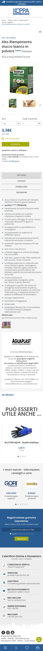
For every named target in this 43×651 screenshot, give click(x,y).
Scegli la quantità (29, 118)
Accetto (22, 534)
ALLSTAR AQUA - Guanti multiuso (21, 442)
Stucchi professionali (21, 352)
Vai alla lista (8, 394)
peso (4, 118)
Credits (3, 638)
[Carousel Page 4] (25, 456)
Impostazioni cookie (8, 641)
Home (4, 20)
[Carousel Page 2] (20, 456)
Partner (20, 641)
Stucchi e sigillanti (7, 22)
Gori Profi (11, 493)
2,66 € (21, 447)
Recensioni (21, 192)
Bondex (32, 493)
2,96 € (21, 450)
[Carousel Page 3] (22, 456)
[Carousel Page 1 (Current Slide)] (18, 456)
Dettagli (21, 175)
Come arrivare (29, 641)
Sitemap (11, 638)
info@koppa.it (14, 161)
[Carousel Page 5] (25, 504)
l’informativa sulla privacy (25, 534)
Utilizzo (21, 181)
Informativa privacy (22, 638)
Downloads (21, 186)
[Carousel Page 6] (27, 504)
